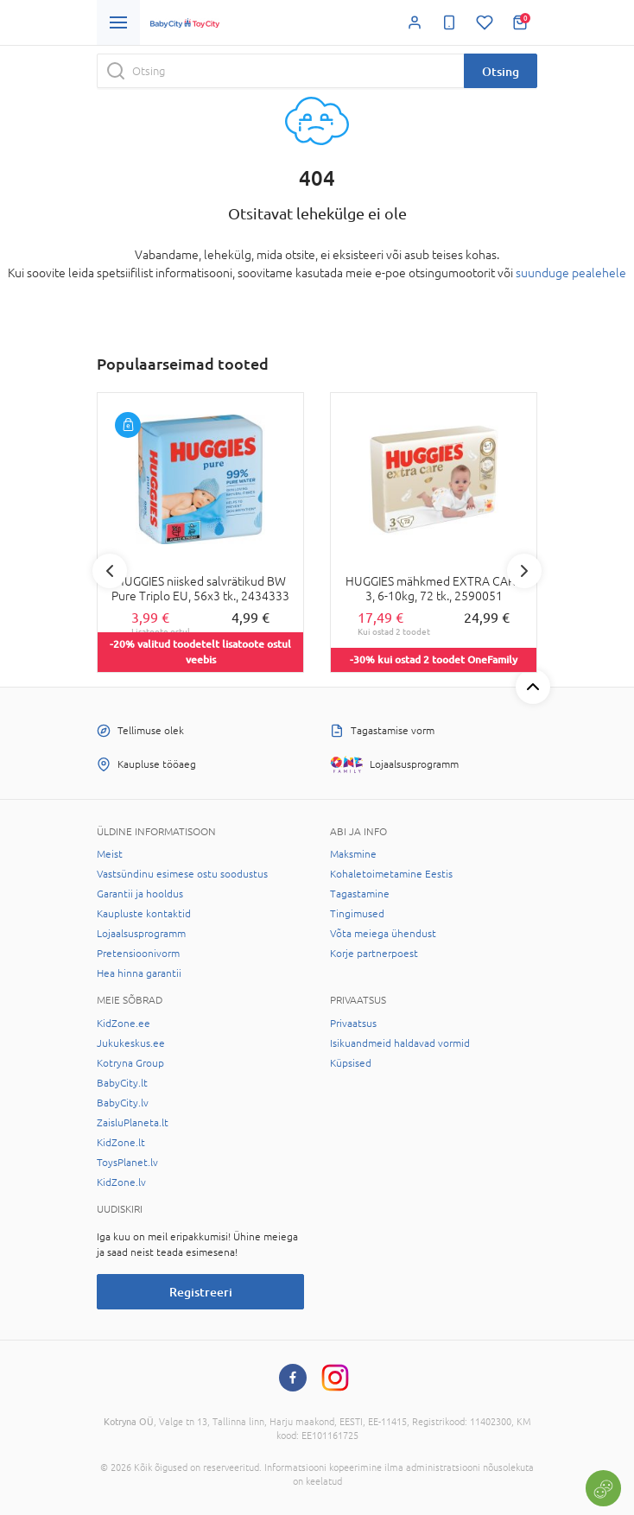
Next (524, 571)
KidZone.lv (121, 1182)
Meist (110, 854)
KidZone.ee (123, 1023)
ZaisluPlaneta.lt (132, 1123)
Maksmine (353, 854)
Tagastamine (360, 894)
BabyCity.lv (123, 1103)
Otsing (500, 71)
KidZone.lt (121, 1143)
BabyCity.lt (122, 1083)
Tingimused (357, 914)
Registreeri (200, 1291)
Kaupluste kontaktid (144, 914)
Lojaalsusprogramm (141, 934)
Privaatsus (353, 1023)
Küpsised (350, 1063)
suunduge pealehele (571, 273)
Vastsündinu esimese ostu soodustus (182, 874)
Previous (109, 571)
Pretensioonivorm (138, 954)
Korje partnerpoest (374, 954)
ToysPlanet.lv (127, 1163)
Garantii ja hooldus (140, 894)
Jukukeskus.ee (131, 1043)
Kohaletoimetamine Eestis (391, 874)
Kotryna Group (130, 1063)
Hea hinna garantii (139, 973)
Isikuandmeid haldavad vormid (400, 1043)
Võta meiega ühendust (383, 934)
